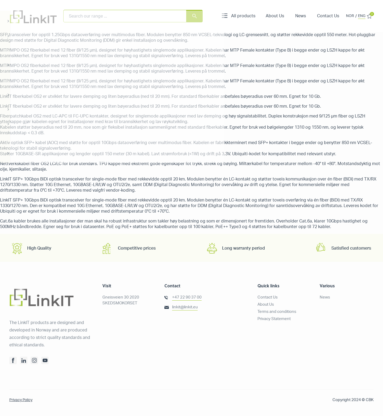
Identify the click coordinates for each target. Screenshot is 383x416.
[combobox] (133, 16)
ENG (361, 16)
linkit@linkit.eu (185, 307)
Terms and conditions (276, 312)
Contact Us (328, 16)
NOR (350, 16)
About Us (275, 16)
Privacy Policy (21, 400)
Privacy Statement (274, 319)
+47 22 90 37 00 (187, 297)
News (300, 16)
